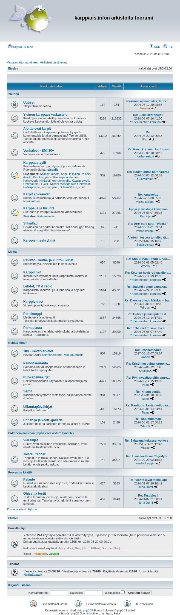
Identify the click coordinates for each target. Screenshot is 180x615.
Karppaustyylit (34, 163)
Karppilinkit (32, 272)
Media (12, 251)
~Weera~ (145, 266)
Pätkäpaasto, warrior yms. (40, 187)
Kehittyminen (17, 342)
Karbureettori (145, 156)
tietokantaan (31, 201)
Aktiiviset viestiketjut (53, 62)
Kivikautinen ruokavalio (54, 180)
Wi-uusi (145, 307)
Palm (145, 384)
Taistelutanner (34, 454)
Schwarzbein (68, 187)
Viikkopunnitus (74, 354)
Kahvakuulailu (46, 216)
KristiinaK (145, 370)
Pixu (145, 139)
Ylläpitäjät (40, 553)
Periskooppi (32, 314)
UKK (155, 47)
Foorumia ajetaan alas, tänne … (148, 101)
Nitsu (145, 398)
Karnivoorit (30, 180)
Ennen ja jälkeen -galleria (42, 420)
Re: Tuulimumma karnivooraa (148, 171)
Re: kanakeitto (148, 194)
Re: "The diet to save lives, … (148, 328)
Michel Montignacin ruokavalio (70, 183)
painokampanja (52, 354)
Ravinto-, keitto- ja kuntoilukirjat (48, 260)
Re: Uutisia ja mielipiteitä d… (148, 314)
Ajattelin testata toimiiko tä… (148, 237)
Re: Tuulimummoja (148, 418)
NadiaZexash (33, 574)
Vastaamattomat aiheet (22, 62)
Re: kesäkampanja (148, 349)
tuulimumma (145, 179)
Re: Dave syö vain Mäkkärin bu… (148, 300)
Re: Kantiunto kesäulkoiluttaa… (148, 405)
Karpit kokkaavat (36, 194)
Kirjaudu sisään (20, 47)
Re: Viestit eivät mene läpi (148, 479)
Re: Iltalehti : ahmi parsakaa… (148, 286)
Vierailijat (30, 440)
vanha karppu (145, 201)
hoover (145, 108)
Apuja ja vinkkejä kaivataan (148, 209)
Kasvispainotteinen (66, 177)
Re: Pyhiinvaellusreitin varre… (148, 377)
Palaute (29, 479)
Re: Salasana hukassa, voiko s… (148, 440)
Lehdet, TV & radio (37, 286)
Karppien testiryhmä (39, 240)
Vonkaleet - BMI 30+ (38, 151)
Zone (82, 187)
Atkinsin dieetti (49, 174)
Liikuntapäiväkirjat (37, 407)
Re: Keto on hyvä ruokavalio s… (148, 272)
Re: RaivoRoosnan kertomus (148, 149)
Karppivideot (33, 302)
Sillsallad (30, 223)
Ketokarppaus (42, 177)
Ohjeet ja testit (34, 493)
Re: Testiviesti (148, 495)
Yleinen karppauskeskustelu (45, 115)
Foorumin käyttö (20, 472)
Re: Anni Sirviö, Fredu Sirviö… (148, 259)
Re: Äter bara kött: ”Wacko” (148, 223)
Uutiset (29, 102)
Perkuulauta (32, 328)
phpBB (87, 610)
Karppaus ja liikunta (39, 208)
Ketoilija (145, 216)
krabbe (145, 357)
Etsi (168, 47)
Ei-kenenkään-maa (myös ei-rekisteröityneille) (41, 433)
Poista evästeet (16, 509)
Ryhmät (33, 509)
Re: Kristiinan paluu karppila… (148, 363)
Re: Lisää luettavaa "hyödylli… (148, 456)
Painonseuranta (35, 363)
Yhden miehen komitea (145, 122)
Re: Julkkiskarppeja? (148, 115)
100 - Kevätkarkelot (38, 351)
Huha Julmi (145, 487)
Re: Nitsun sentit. (148, 391)
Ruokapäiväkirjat (36, 377)
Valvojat (54, 553)
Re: (148, 132)
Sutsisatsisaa (145, 244)
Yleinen (13, 94)
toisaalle (52, 169)
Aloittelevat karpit (37, 129)
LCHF (45, 183)
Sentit (27, 391)
